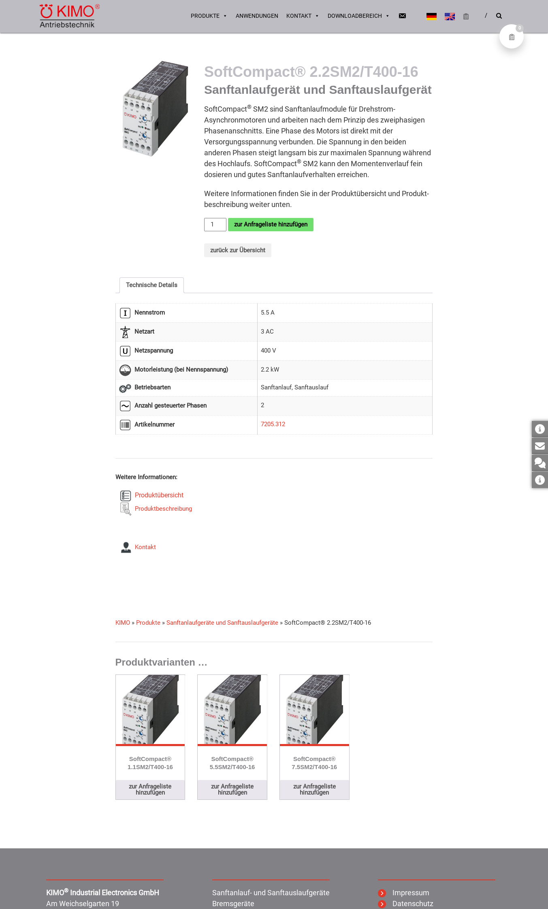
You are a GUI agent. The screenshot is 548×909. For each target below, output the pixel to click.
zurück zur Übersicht (237, 250)
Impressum (403, 892)
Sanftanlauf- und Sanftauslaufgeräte (271, 892)
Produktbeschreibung (162, 508)
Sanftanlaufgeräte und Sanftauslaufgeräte (222, 622)
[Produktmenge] (215, 224)
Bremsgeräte (233, 903)
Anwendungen (257, 16)
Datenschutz (405, 903)
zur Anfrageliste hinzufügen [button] (150, 789)
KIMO (122, 622)
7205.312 (273, 424)
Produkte (209, 16)
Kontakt (303, 16)
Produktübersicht (157, 495)
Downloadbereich (359, 16)
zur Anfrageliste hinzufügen (270, 224)
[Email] (402, 16)
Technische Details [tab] (151, 285)
